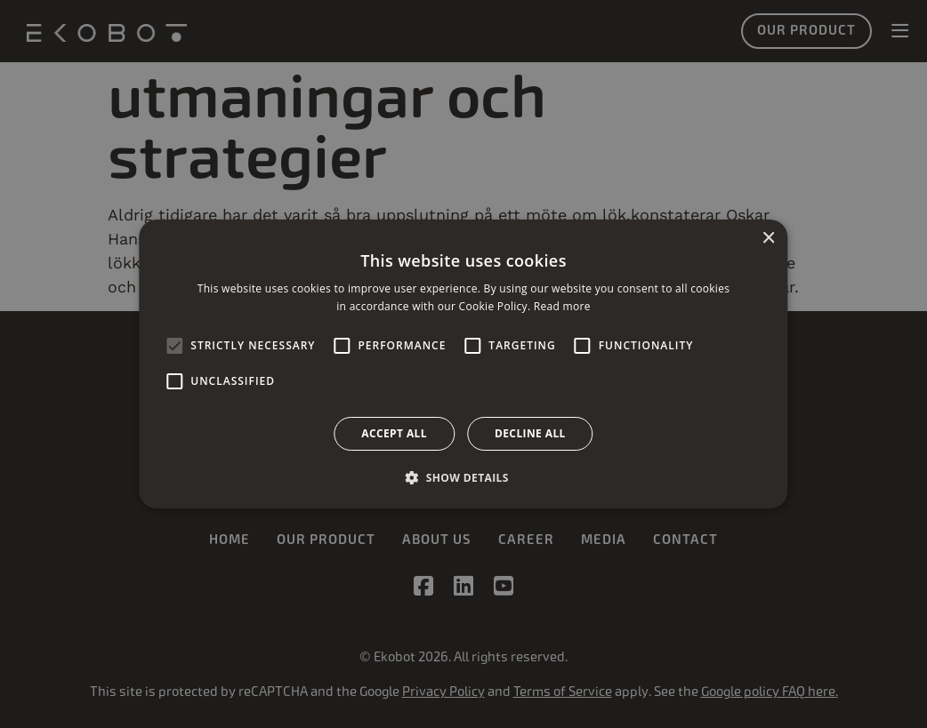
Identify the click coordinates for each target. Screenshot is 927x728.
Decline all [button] (530, 433)
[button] (463, 477)
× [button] (768, 238)
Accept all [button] (394, 433)
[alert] (463, 364)
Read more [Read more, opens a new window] (562, 306)
